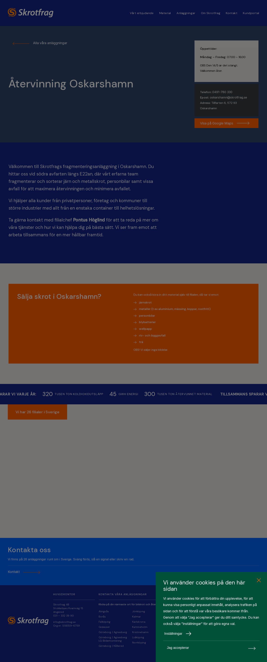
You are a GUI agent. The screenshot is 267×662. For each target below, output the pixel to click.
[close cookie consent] (258, 580)
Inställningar (177, 633)
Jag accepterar (211, 648)
